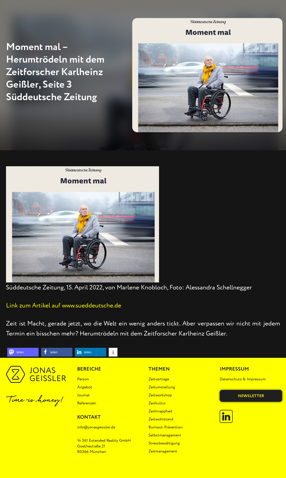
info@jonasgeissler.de (96, 427)
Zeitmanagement (163, 451)
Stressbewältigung (164, 443)
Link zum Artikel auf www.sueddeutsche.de (63, 305)
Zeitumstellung (162, 387)
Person (83, 379)
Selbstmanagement (165, 435)
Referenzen (86, 403)
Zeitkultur (157, 403)
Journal (83, 395)
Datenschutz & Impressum (243, 379)
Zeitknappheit (161, 411)
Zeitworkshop (160, 395)
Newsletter (251, 395)
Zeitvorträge (159, 379)
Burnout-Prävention (166, 427)
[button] (23, 352)
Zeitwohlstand (161, 419)
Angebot (84, 387)
